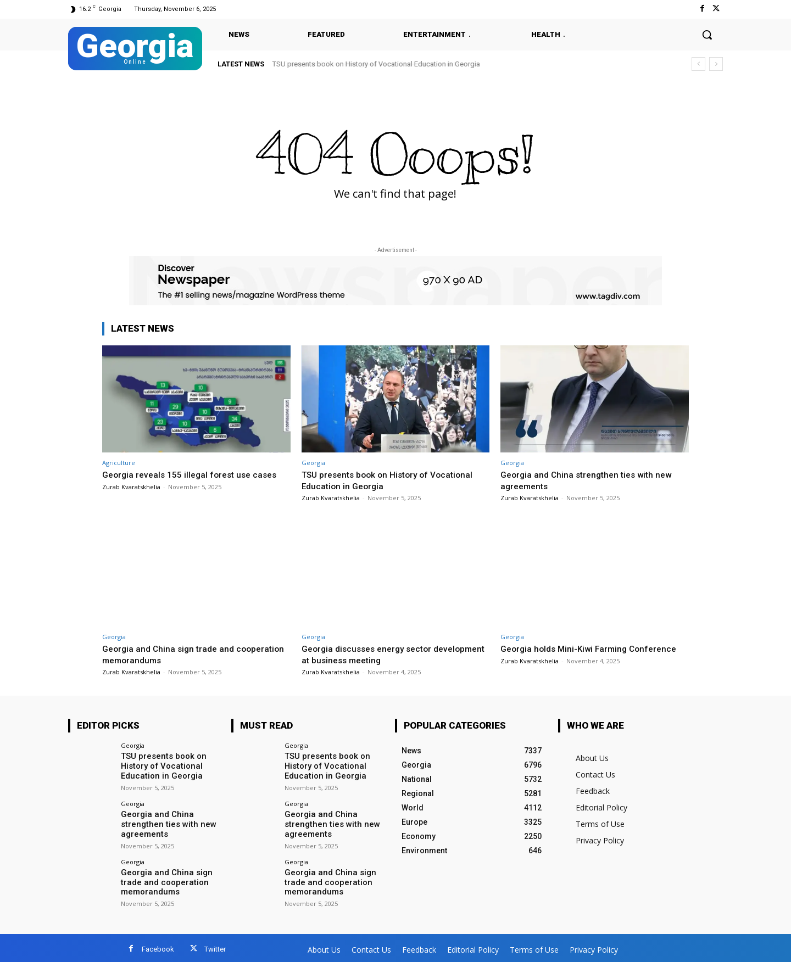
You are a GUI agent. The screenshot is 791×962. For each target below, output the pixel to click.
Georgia (313, 463)
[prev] (698, 64)
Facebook (158, 946)
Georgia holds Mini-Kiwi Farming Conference (593, 648)
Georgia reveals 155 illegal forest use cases (195, 474)
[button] (707, 35)
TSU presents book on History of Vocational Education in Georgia (376, 64)
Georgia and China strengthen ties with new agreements (164, 822)
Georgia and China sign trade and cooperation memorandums (171, 654)
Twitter (215, 946)
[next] (716, 64)
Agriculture (118, 463)
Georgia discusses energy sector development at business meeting (373, 654)
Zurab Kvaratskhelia (131, 487)
